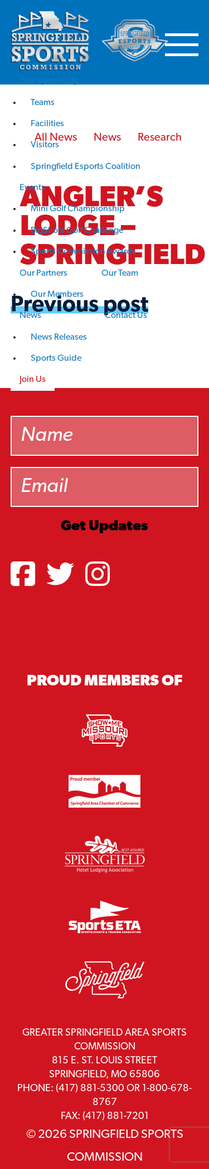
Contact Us (126, 315)
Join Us (33, 379)
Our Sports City (49, 81)
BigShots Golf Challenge (77, 230)
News (30, 315)
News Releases (59, 337)
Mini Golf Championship (78, 209)
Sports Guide (56, 358)
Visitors (45, 145)
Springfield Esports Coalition (85, 166)
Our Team (119, 273)
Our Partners (43, 273)
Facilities (47, 124)
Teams (43, 102)
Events (32, 187)
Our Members (57, 294)
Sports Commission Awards (83, 251)
